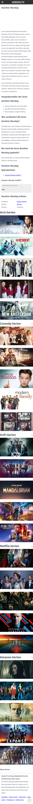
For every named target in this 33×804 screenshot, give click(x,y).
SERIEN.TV (18, 2)
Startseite (4, 797)
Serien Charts (13, 797)
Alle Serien (22, 797)
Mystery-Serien (22, 201)
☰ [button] (2, 2)
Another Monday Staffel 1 (13, 175)
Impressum (10, 800)
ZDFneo (19, 204)
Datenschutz (20, 800)
